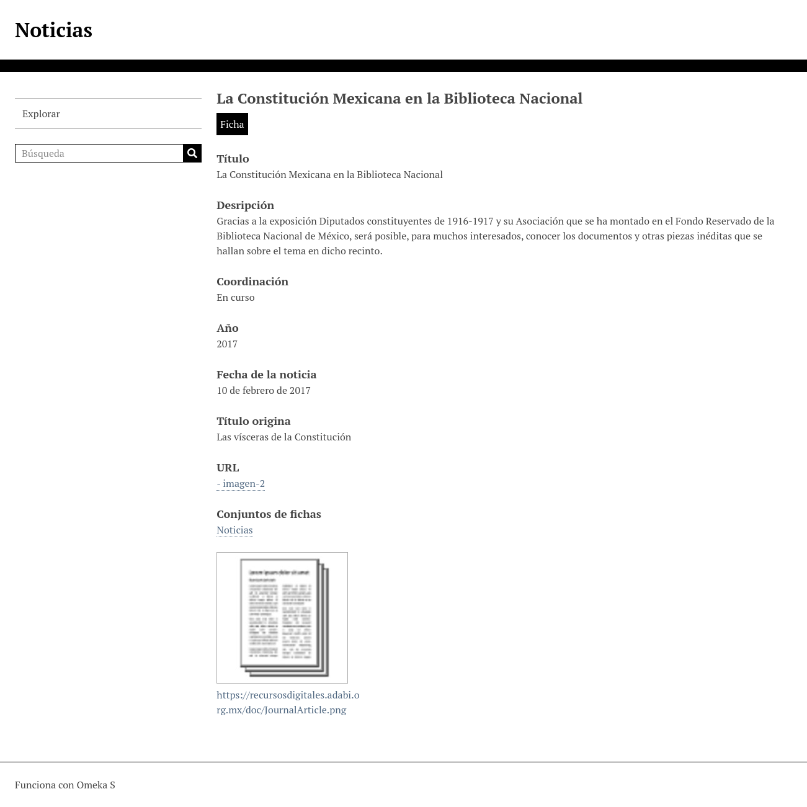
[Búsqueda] (108, 153)
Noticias (53, 30)
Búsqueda (192, 153)
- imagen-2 (240, 483)
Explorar (41, 113)
